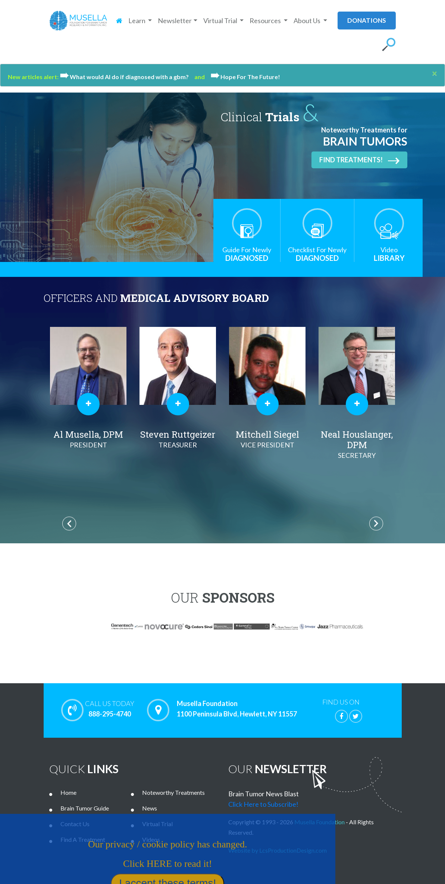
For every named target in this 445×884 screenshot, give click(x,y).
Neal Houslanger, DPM (357, 444)
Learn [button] (137, 20)
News (149, 808)
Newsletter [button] (175, 20)
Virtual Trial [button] (220, 20)
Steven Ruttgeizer (178, 439)
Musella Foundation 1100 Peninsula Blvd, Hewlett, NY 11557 (237, 709)
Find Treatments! (359, 160)
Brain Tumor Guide (84, 808)
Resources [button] (266, 20)
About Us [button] (308, 20)
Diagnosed (247, 254)
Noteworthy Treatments (173, 792)
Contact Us (75, 823)
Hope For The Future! (245, 76)
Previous (69, 523)
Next (376, 523)
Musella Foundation (319, 821)
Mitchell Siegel (267, 439)
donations (366, 20)
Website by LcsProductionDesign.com (277, 850)
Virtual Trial (157, 823)
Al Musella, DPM (88, 439)
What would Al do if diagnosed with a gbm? (127, 76)
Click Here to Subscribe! (263, 804)
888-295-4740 (109, 708)
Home (68, 792)
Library (389, 254)
